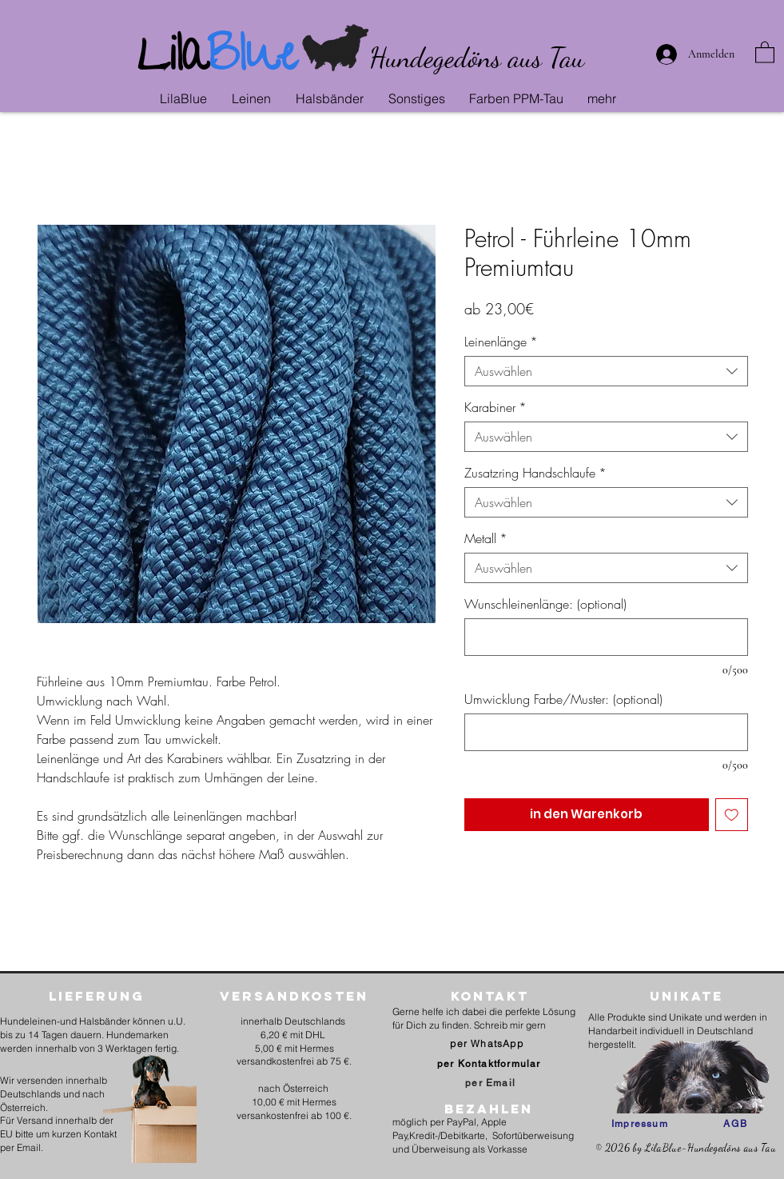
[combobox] (606, 371)
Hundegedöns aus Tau (476, 57)
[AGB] (735, 1123)
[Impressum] (640, 1123)
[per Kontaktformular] (490, 1063)
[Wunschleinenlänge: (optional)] (606, 637)
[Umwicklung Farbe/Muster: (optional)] (606, 732)
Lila (172, 60)
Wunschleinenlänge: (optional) (545, 604)
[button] (256, 98)
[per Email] (490, 1083)
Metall (485, 538)
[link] (764, 51)
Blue (252, 60)
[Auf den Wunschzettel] (731, 814)
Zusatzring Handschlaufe (535, 473)
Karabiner (495, 407)
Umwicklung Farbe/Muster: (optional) (563, 699)
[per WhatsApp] (488, 1043)
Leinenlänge (501, 342)
